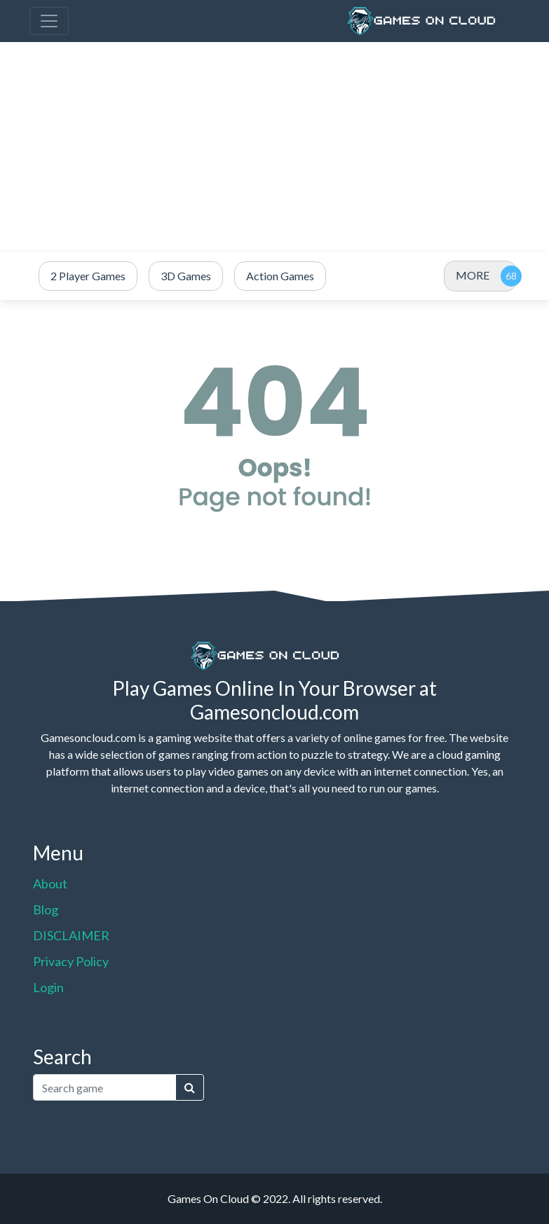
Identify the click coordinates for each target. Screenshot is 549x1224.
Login (48, 987)
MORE (472, 275)
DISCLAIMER (71, 935)
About (50, 883)
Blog (45, 909)
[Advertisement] (274, 147)
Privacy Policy (71, 961)
